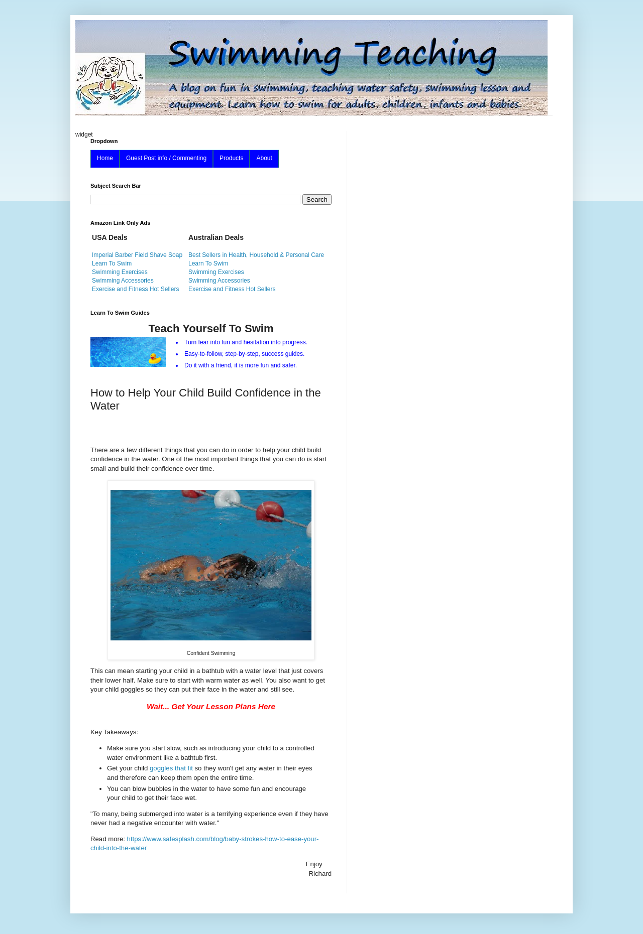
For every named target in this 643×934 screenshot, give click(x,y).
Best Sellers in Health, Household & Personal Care (256, 254)
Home (105, 158)
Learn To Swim (112, 263)
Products (231, 158)
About (264, 158)
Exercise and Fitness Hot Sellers (135, 289)
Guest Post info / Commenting (166, 158)
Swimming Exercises (120, 272)
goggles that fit (172, 768)
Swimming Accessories (123, 280)
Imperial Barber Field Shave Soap (137, 254)
